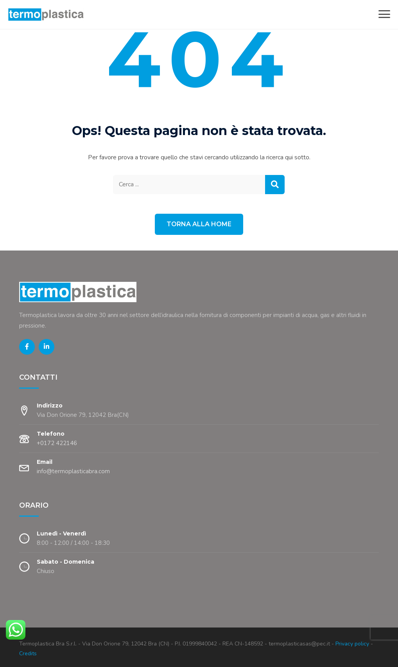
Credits (28, 653)
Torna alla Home (199, 224)
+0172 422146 (57, 443)
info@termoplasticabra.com (73, 471)
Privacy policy (351, 643)
